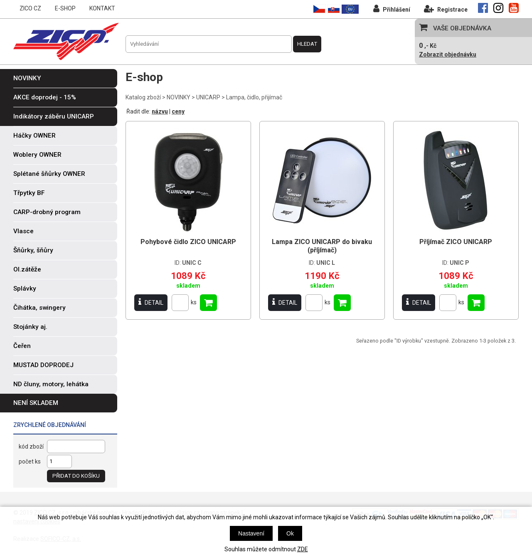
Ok (290, 533)
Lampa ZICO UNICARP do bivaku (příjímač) (322, 246)
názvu (160, 111)
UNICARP (208, 97)
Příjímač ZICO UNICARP (455, 242)
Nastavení (251, 533)
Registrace (446, 8)
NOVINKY (178, 97)
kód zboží (31, 446)
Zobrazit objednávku (447, 54)
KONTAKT (102, 8)
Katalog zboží (143, 97)
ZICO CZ (30, 8)
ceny (178, 111)
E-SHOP (65, 8)
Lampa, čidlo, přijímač (254, 97)
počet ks (30, 461)
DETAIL (150, 302)
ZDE (302, 549)
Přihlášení (391, 8)
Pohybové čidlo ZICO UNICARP (188, 242)
